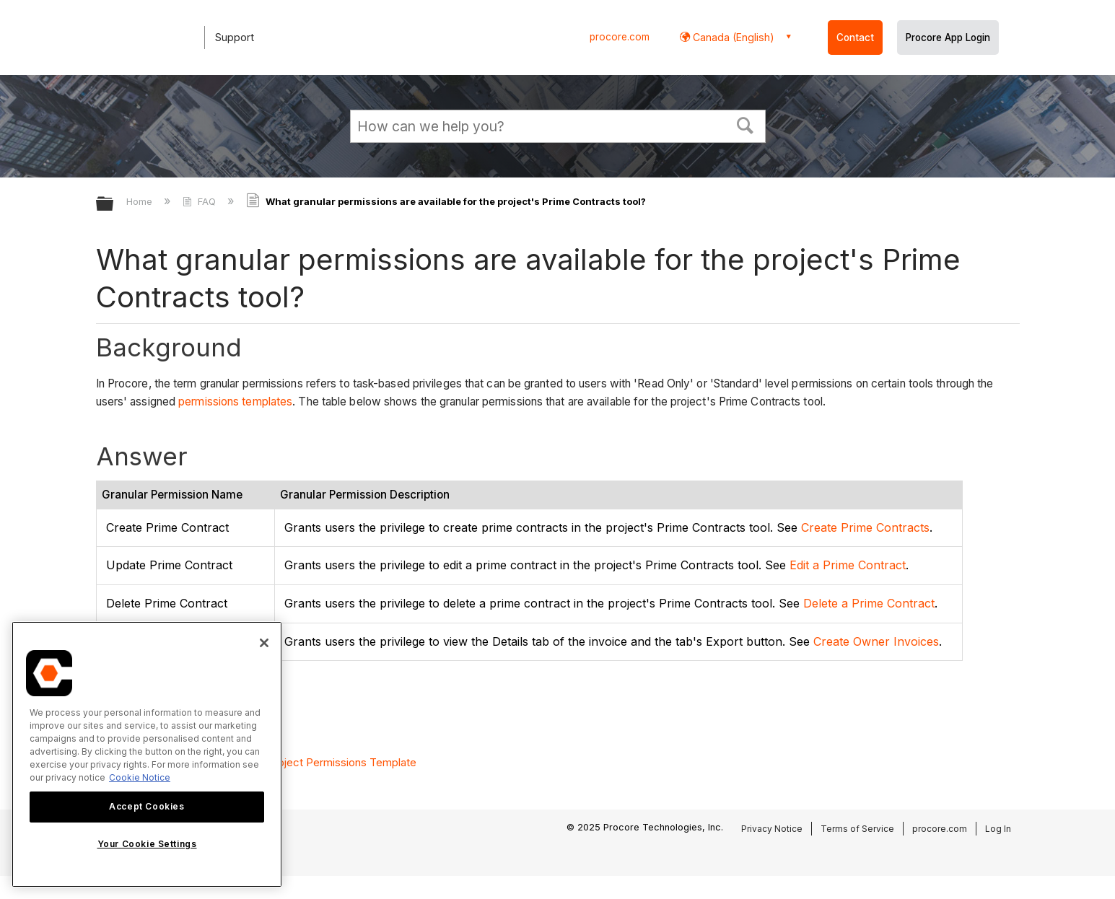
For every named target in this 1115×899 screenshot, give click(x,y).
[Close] (264, 643)
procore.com (620, 37)
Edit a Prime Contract (848, 565)
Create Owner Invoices (876, 641)
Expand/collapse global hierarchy (114, 204)
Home (140, 201)
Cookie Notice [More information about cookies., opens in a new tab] (139, 777)
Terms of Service (857, 828)
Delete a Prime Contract (869, 603)
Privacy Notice (772, 828)
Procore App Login (948, 37)
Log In (998, 828)
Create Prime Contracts (865, 527)
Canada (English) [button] (732, 37)
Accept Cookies (146, 806)
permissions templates (235, 401)
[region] (147, 754)
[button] (745, 124)
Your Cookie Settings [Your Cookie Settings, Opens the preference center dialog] (147, 843)
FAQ (200, 201)
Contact (855, 37)
